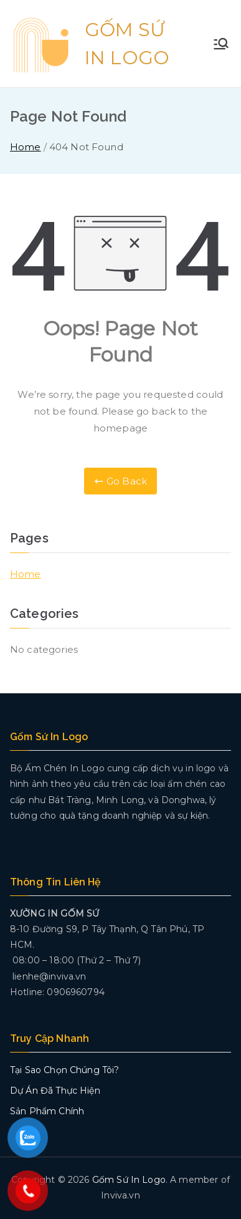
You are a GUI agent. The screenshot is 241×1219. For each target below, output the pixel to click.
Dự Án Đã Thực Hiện (55, 1090)
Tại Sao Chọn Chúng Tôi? (64, 1070)
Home (25, 574)
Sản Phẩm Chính (47, 1111)
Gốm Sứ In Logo (129, 1179)
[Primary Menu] (221, 43)
